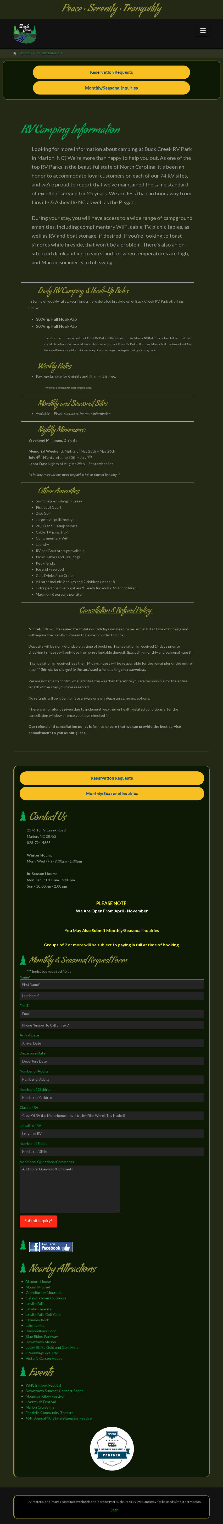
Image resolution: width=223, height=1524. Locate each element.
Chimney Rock (37, 1320)
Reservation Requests (111, 72)
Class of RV (29, 1107)
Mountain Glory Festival (45, 1396)
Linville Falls (35, 1303)
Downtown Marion (41, 1342)
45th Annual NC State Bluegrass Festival (59, 1418)
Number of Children (36, 1089)
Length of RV (30, 1125)
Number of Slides (33, 1143)
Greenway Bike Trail (42, 1353)
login (115, 1510)
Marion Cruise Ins (40, 1407)
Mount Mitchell (38, 1287)
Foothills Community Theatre (50, 1412)
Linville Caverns (38, 1309)
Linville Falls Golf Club (43, 1314)
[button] (203, 30)
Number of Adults (34, 1071)
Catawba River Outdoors (46, 1298)
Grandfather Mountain (44, 1292)
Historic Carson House (44, 1358)
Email (25, 1005)
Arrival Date (29, 1035)
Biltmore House (38, 1281)
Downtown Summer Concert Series (54, 1390)
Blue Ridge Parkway (42, 1336)
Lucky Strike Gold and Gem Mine (52, 1347)
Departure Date (33, 1053)
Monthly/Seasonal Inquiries (111, 87)
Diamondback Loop (41, 1331)
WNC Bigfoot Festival (43, 1385)
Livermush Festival (41, 1401)
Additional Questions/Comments (47, 1161)
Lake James (35, 1325)
